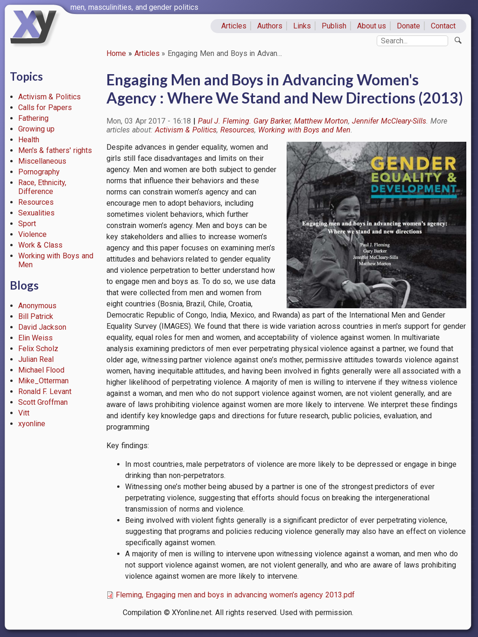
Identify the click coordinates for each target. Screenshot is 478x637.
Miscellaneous (42, 161)
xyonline (31, 423)
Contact (443, 25)
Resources (36, 202)
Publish (334, 25)
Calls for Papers (45, 107)
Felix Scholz (38, 348)
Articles (233, 25)
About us (372, 25)
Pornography (39, 171)
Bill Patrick (36, 316)
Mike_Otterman (43, 380)
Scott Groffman (43, 402)
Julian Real (36, 359)
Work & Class (40, 245)
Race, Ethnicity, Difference (42, 187)
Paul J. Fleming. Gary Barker (244, 121)
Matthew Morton (321, 121)
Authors (269, 25)
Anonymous (37, 305)
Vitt (23, 413)
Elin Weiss (35, 337)
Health (28, 139)
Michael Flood (41, 370)
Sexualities (36, 212)
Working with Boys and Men (304, 129)
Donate (408, 25)
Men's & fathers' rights (55, 150)
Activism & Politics (49, 96)
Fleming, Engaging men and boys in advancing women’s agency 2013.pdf (235, 594)
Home (116, 53)
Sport (27, 223)
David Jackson (42, 327)
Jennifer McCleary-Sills (389, 121)
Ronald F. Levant (45, 391)
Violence (32, 234)
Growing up (36, 129)
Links (302, 25)
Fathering (33, 118)
